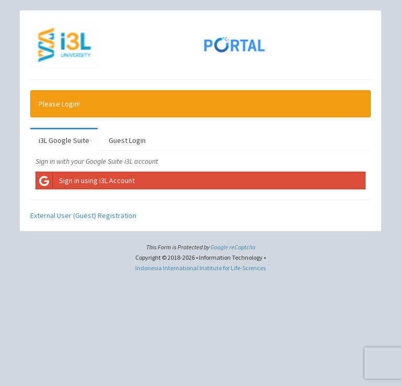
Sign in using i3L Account (85, 180)
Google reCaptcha (232, 247)
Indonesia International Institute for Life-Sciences (200, 268)
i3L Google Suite (64, 140)
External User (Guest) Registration (83, 215)
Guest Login (127, 140)
